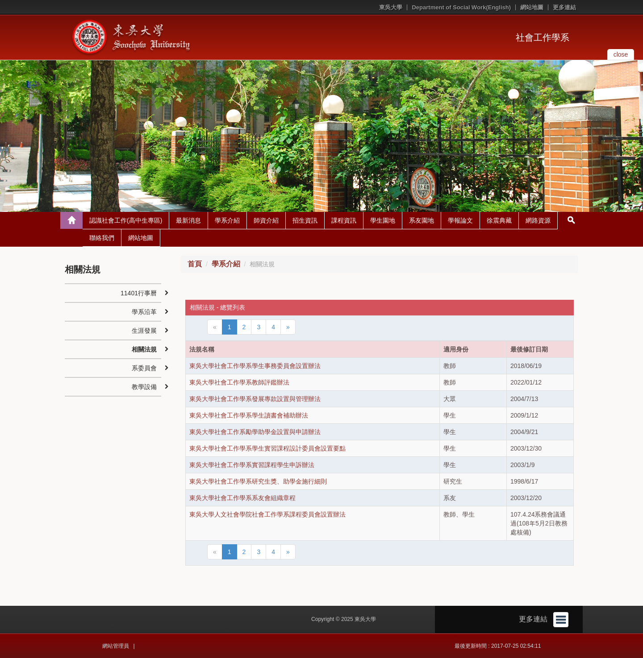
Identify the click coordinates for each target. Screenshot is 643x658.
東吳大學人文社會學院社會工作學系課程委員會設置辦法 (267, 514)
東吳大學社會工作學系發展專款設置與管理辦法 (255, 398)
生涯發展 (144, 330)
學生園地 (382, 220)
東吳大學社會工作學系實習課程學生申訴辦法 (251, 464)
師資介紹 (266, 220)
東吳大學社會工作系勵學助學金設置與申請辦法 (255, 431)
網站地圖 (531, 7)
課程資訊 (343, 220)
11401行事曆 (139, 293)
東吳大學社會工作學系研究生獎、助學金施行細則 (258, 481)
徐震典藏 (499, 220)
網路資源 (538, 220)
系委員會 (144, 368)
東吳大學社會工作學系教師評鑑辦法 (239, 382)
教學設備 (144, 386)
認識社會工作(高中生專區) (125, 220)
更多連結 (564, 7)
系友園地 (421, 220)
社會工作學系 (542, 37)
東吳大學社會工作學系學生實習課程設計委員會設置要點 (267, 448)
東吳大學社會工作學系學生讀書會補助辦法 (248, 415)
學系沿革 (144, 311)
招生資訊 (304, 220)
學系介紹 (227, 220)
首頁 (195, 264)
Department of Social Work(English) (461, 7)
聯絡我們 (101, 237)
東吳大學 (390, 7)
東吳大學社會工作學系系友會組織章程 (242, 497)
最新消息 (188, 220)
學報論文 (460, 220)
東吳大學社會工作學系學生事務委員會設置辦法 (255, 365)
